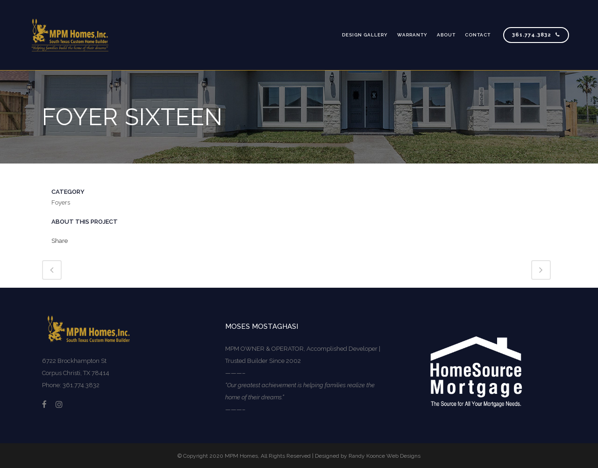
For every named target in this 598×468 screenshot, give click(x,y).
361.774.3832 (536, 35)
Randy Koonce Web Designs (384, 456)
